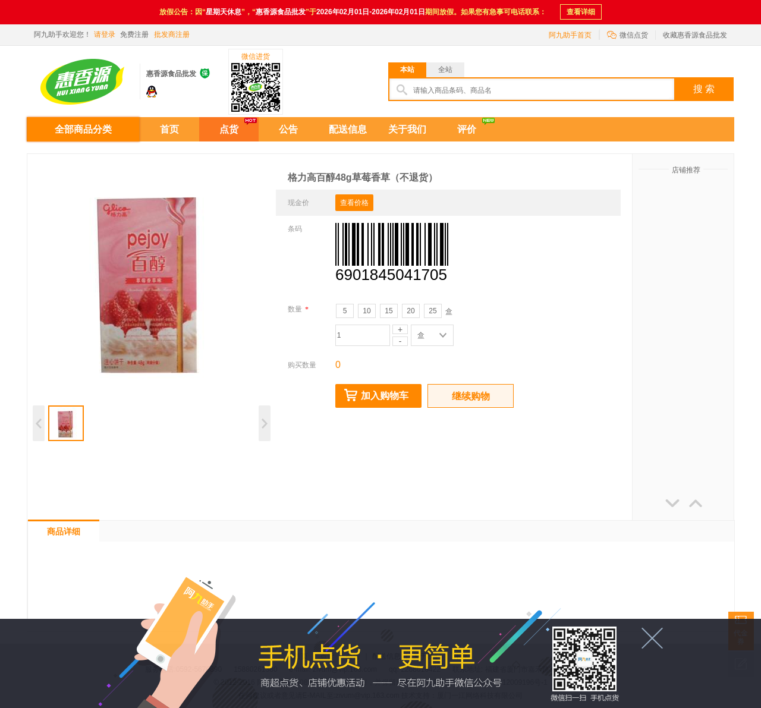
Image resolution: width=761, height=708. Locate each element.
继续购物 (471, 396)
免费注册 (134, 34)
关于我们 (407, 129)
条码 (295, 229)
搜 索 (704, 89)
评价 (466, 129)
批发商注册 (172, 34)
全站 (445, 69)
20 (410, 311)
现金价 (298, 203)
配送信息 (348, 129)
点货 (228, 129)
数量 (298, 309)
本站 (407, 69)
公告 (288, 129)
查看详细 (581, 12)
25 (432, 311)
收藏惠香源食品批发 (695, 35)
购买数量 (302, 365)
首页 (169, 129)
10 (366, 311)
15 (388, 311)
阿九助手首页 (570, 35)
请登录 (104, 34)
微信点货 (627, 34)
